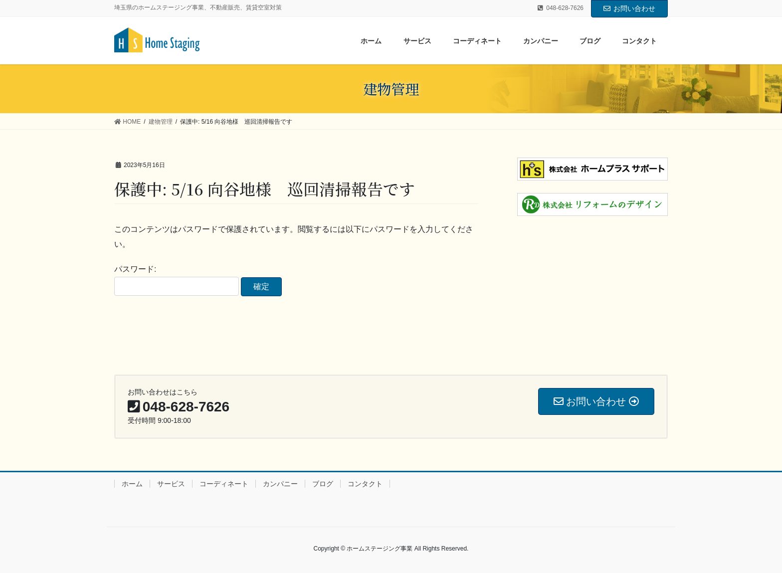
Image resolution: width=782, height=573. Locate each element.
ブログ (322, 484)
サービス (171, 484)
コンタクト (365, 484)
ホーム (132, 484)
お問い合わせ (629, 8)
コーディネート (223, 484)
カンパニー (280, 484)
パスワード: (176, 280)
